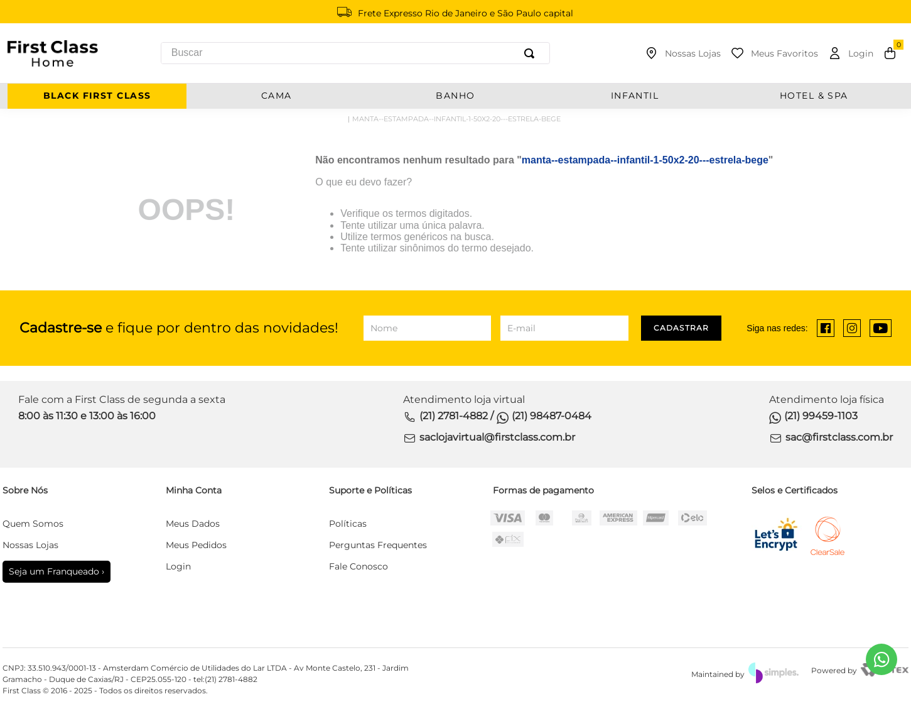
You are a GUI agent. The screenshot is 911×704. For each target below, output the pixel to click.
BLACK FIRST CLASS (97, 96)
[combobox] (355, 53)
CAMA (276, 96)
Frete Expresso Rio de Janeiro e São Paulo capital (465, 13)
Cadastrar (681, 328)
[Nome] (427, 328)
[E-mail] (564, 328)
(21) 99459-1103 (821, 416)
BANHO (455, 96)
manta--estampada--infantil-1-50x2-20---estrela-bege (456, 118)
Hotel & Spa (814, 96)
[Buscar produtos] (531, 53)
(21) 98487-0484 (551, 416)
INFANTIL (635, 96)
